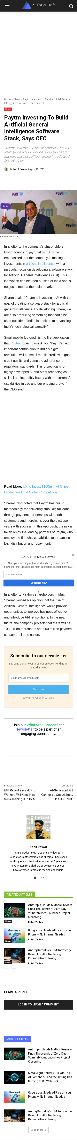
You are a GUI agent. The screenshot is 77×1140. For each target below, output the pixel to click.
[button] (38, 557)
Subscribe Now (38, 583)
